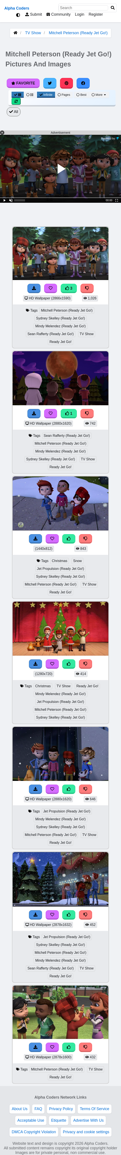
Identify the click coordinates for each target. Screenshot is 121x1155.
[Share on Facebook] (83, 83)
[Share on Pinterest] (66, 83)
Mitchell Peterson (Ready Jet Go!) (78, 33)
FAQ (38, 1109)
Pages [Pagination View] (64, 94)
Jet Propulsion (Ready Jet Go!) (60, 569)
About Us (19, 1109)
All (13, 112)
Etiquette (58, 1120)
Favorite (23, 83)
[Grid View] (18, 95)
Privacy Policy (61, 1109)
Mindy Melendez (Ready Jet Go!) (60, 326)
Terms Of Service (94, 1109)
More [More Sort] (99, 94)
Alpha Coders (16, 8)
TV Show (33, 33)
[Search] (112, 8)
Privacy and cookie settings (86, 1132)
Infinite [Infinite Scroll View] (46, 94)
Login (79, 14)
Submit (33, 14)
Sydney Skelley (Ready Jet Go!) (60, 318)
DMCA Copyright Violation (34, 1132)
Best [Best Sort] (81, 94)
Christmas (59, 561)
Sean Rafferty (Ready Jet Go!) (50, 334)
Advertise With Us (88, 1120)
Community (58, 14)
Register (96, 14)
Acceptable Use (30, 1120)
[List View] (30, 95)
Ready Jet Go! (60, 342)
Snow (77, 561)
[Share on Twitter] (49, 83)
